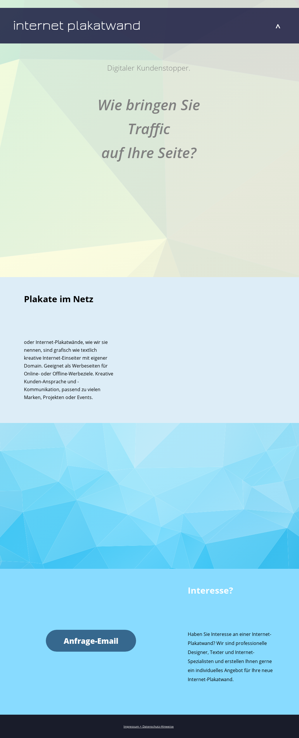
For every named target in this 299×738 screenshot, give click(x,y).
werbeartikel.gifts (163, 440)
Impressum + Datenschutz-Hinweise (149, 726)
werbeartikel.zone (217, 440)
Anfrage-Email (91, 641)
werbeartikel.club (138, 440)
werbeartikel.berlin (111, 440)
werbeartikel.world (190, 440)
